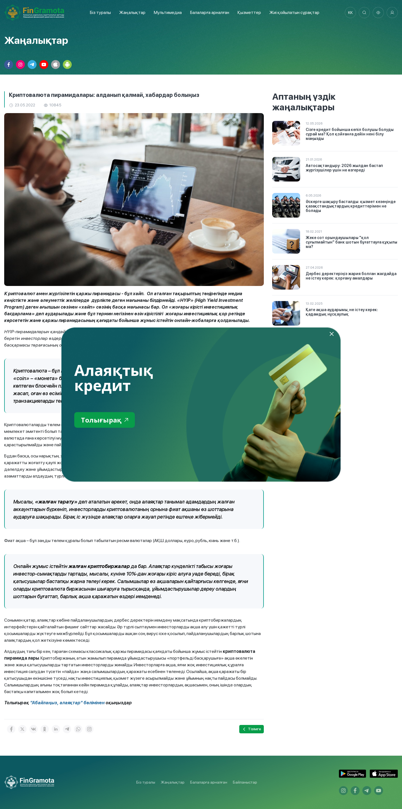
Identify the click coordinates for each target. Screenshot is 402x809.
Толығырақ (104, 419)
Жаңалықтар (132, 12)
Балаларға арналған (208, 782)
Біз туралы (100, 12)
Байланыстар (245, 782)
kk (350, 12)
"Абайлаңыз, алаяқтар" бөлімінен (67, 702)
